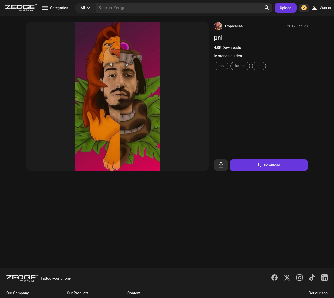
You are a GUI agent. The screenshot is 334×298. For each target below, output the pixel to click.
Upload (285, 8)
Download (267, 165)
